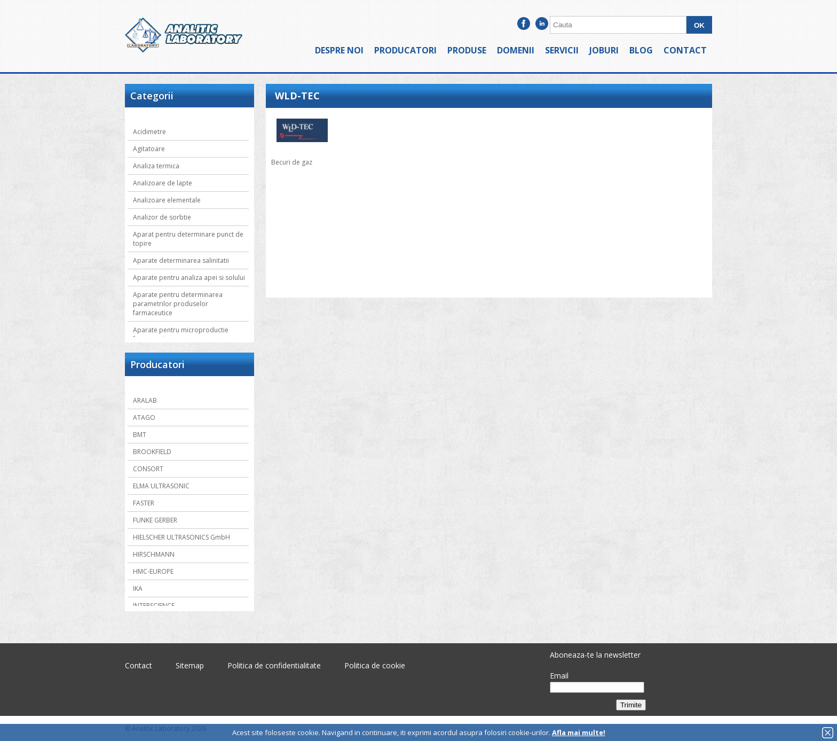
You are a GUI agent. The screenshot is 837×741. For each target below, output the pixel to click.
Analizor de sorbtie (162, 217)
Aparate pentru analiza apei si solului (189, 277)
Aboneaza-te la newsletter (595, 655)
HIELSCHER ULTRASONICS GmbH (181, 537)
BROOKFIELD (152, 451)
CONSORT (148, 468)
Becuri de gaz (291, 162)
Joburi (604, 50)
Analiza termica (156, 165)
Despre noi (339, 50)
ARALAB (145, 400)
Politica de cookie (374, 665)
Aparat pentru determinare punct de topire (188, 239)
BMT (139, 434)
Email (559, 675)
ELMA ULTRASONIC (161, 485)
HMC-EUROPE (153, 571)
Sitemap (190, 665)
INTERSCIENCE (154, 605)
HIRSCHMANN (154, 554)
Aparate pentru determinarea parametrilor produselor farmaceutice (178, 303)
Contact (685, 50)
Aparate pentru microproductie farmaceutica (180, 334)
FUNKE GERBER (155, 520)
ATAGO (144, 417)
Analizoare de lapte (162, 183)
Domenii (515, 50)
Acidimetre (149, 131)
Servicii (562, 50)
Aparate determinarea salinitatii (181, 260)
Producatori (405, 50)
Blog (641, 50)
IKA (138, 588)
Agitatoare (149, 148)
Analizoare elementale (167, 200)
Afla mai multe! (578, 732)
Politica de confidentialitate (274, 665)
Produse (466, 50)
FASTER (143, 503)
